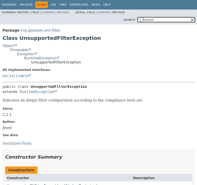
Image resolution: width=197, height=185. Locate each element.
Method (62, 12)
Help (107, 4)
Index (95, 4)
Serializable (15, 76)
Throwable (19, 50)
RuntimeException (40, 58)
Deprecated (79, 4)
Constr (48, 12)
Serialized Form (17, 143)
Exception (26, 54)
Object (8, 46)
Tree (62, 4)
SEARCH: (129, 20)
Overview (9, 4)
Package (26, 4)
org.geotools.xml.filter (40, 30)
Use (53, 4)
